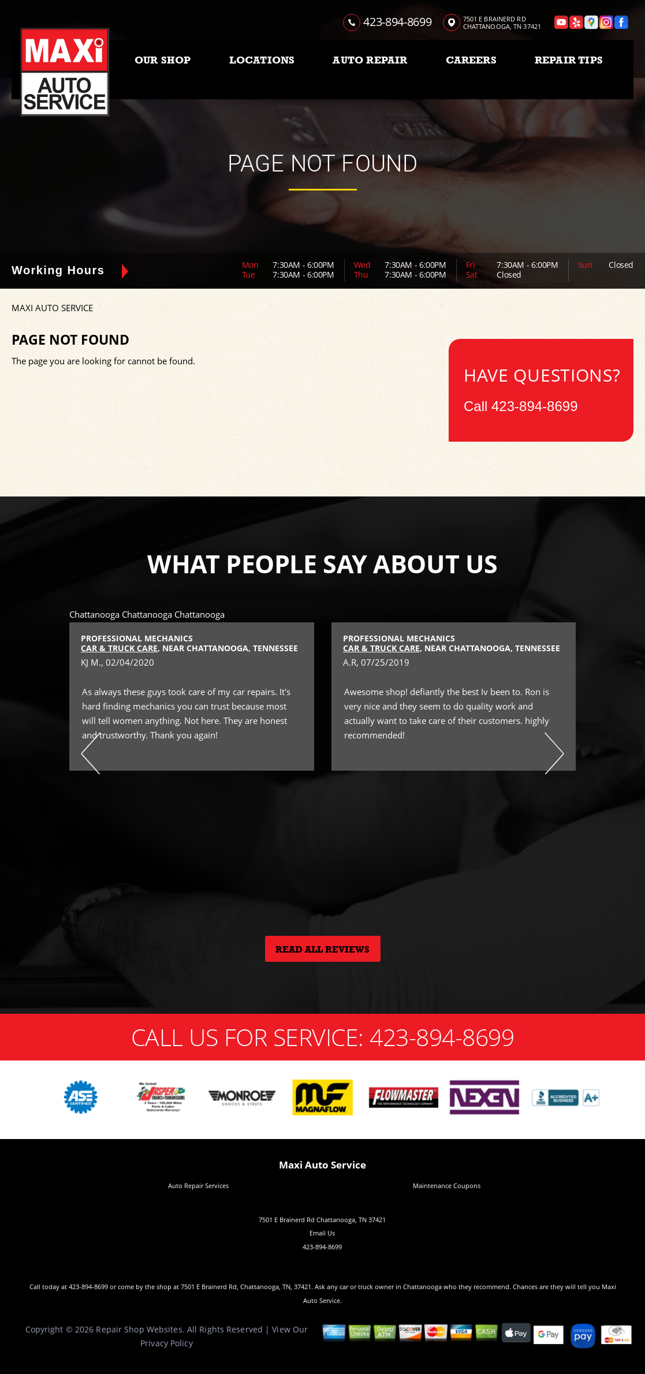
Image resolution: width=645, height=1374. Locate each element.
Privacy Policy (166, 1343)
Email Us (322, 1233)
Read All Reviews (322, 949)
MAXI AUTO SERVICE (52, 307)
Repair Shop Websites (139, 1329)
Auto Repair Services (198, 1185)
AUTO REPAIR (370, 60)
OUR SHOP (163, 60)
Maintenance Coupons (446, 1185)
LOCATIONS (262, 60)
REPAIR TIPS (569, 60)
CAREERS (471, 60)
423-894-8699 (397, 21)
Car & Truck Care (119, 648)
